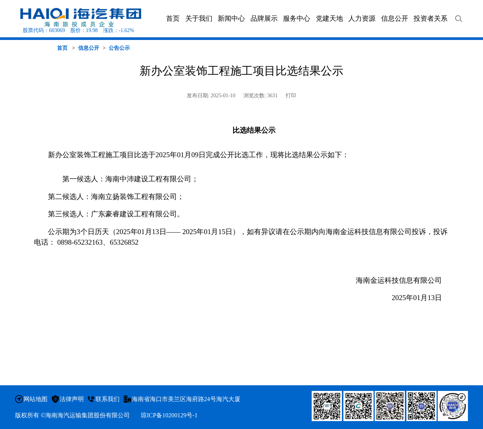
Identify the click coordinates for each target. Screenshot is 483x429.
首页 (62, 48)
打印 (291, 95)
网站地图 (35, 399)
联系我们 (107, 399)
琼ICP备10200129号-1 (169, 415)
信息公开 (88, 48)
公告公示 (119, 48)
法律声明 (72, 399)
